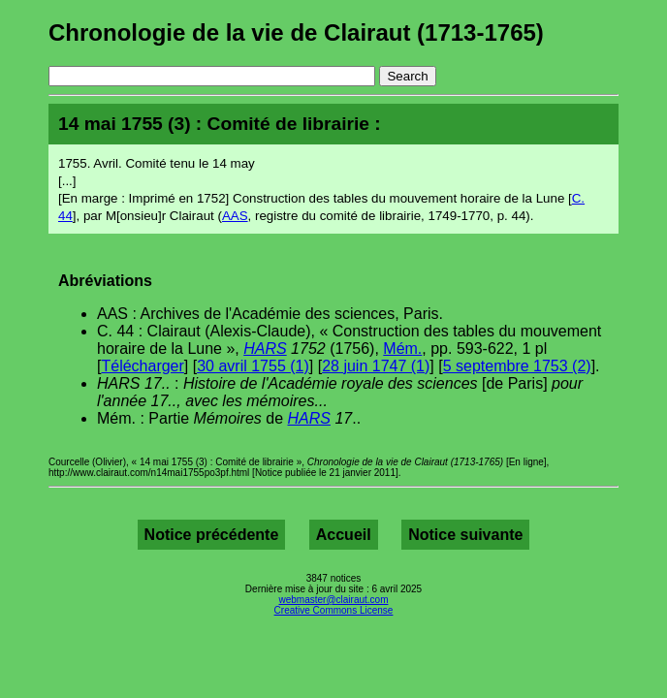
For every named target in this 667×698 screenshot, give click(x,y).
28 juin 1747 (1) (375, 366)
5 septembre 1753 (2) (517, 366)
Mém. (402, 348)
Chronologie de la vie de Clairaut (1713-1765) (296, 32)
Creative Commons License (334, 610)
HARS (264, 348)
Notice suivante (465, 534)
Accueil (343, 534)
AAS (235, 215)
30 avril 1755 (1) (253, 366)
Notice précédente (211, 534)
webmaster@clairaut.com (334, 599)
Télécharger (142, 366)
